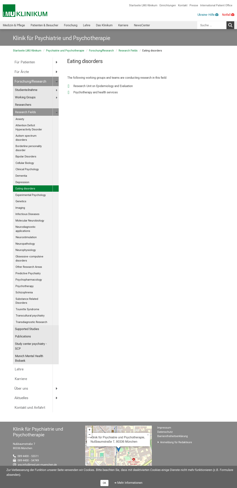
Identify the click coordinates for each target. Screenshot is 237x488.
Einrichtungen (168, 5)
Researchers (23, 104)
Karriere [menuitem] (123, 25)
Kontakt (182, 5)
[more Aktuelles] (56, 398)
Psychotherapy (25, 286)
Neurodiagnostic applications (26, 229)
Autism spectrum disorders (26, 137)
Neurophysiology (26, 250)
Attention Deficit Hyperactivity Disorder (29, 127)
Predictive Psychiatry (28, 273)
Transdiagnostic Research (31, 322)
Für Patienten (24, 62)
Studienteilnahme (26, 90)
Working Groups (25, 97)
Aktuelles (21, 398)
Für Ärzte (21, 72)
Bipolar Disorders (26, 156)
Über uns (21, 388)
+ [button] (90, 430)
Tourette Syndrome (27, 309)
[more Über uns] (56, 388)
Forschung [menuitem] (70, 25)
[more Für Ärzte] (56, 72)
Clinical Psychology (27, 169)
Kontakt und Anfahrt (29, 407)
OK (104, 483)
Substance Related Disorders (27, 301)
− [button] (90, 434)
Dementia (21, 175)
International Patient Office (216, 5)
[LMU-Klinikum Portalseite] (25, 10)
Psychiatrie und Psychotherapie (65, 50)
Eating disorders (25, 188)
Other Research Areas (29, 267)
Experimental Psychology (31, 195)
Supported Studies (27, 329)
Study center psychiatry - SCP (31, 346)
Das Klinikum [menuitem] (104, 25)
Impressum (164, 427)
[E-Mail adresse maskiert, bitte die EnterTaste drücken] (35, 464)
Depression (23, 182)
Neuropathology (26, 243)
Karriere (20, 379)
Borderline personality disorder (29, 148)
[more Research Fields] (56, 112)
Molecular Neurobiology (30, 220)
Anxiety (20, 119)
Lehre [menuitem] (86, 25)
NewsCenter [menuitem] (142, 25)
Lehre (19, 369)
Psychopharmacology (29, 279)
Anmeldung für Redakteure (176, 442)
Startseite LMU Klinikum (143, 5)
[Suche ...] (211, 25)
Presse (194, 5)
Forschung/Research (101, 50)
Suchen (231, 25)
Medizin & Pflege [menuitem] (14, 25)
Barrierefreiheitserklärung (172, 436)
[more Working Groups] (56, 97)
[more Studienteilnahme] (56, 90)
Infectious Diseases (27, 214)
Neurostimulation (26, 237)
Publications (23, 336)
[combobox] (215, 25)
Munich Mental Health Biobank (29, 358)
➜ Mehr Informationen (128, 482)
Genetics (21, 201)
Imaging (20, 207)
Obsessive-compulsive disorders (29, 258)
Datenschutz (165, 432)
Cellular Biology (25, 163)
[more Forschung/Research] (57, 81)
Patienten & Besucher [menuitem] (44, 25)
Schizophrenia (25, 292)
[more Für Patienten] (56, 62)
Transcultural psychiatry (30, 315)
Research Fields (128, 50)
